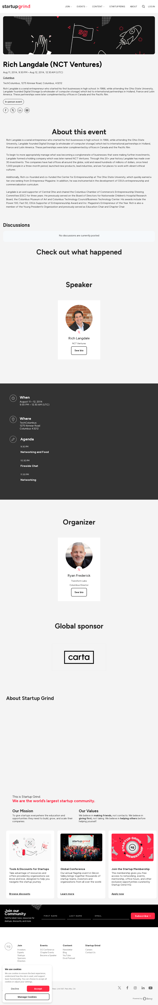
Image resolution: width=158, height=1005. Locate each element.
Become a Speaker (48, 955)
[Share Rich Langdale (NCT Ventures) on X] (12, 110)
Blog (65, 952)
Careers (88, 950)
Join (67, 6)
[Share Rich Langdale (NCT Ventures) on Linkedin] (19, 110)
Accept (38, 988)
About (133, 6)
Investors (21, 950)
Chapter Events (47, 952)
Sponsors (21, 958)
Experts (20, 952)
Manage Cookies (27, 996)
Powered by (143, 998)
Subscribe (141, 916)
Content (97, 6)
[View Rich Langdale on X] (79, 332)
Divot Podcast (69, 958)
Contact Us (90, 952)
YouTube (67, 955)
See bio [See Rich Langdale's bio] (79, 350)
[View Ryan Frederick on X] (79, 569)
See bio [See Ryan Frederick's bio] (79, 592)
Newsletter (67, 950)
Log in (151, 6)
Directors (21, 961)
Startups (21, 955)
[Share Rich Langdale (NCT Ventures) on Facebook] (5, 110)
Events (81, 6)
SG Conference (47, 950)
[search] (143, 6)
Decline (15, 988)
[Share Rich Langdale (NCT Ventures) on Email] (27, 110)
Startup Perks (117, 6)
